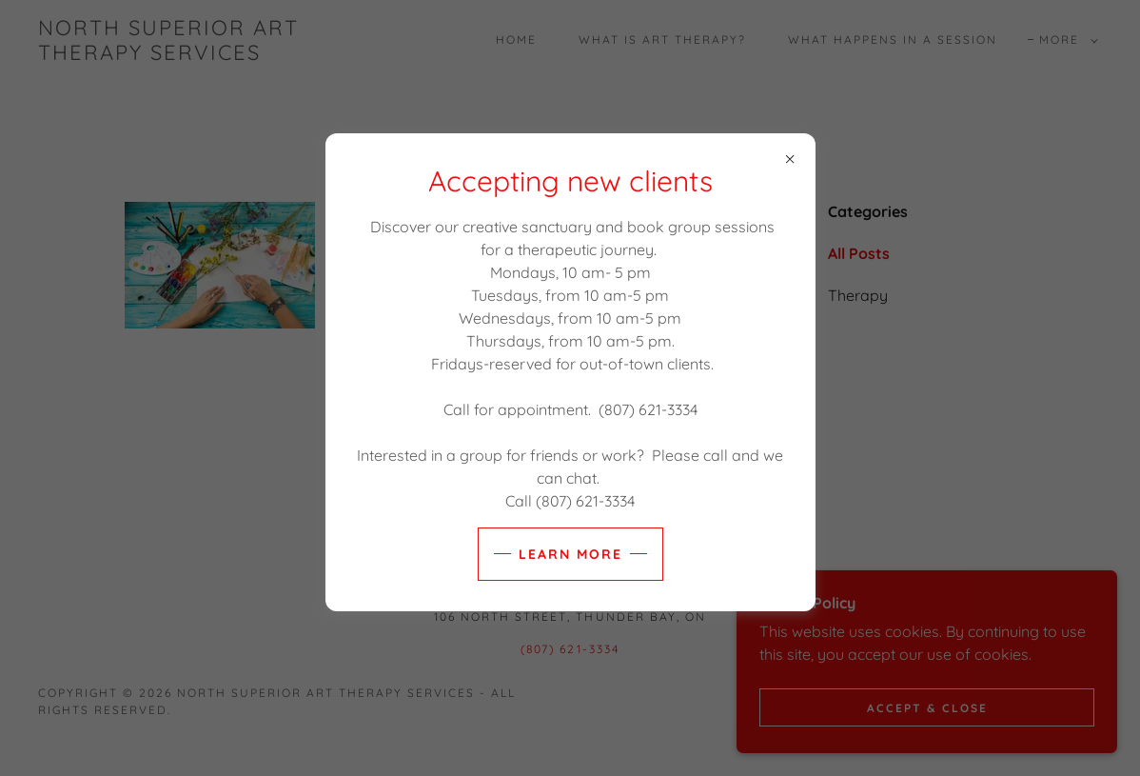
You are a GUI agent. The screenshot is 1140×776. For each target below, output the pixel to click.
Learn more (570, 554)
